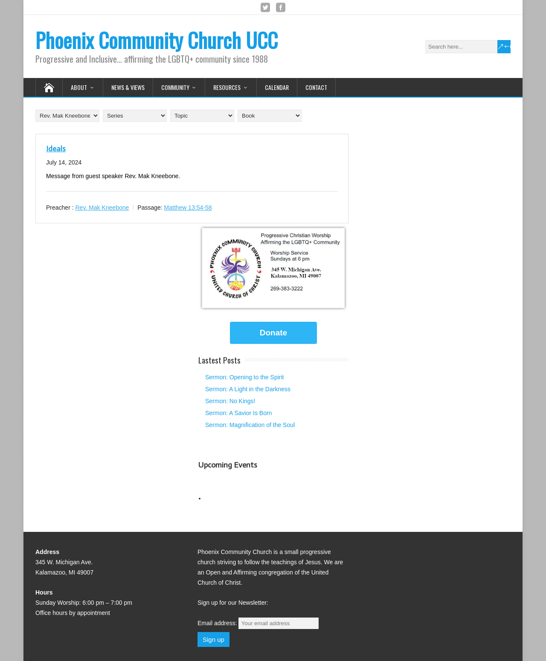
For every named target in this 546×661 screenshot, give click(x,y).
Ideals (56, 148)
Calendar (277, 87)
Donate (273, 332)
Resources (227, 87)
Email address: (258, 623)
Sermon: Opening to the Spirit (244, 377)
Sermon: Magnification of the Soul (250, 424)
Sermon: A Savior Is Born (238, 413)
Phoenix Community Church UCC (156, 40)
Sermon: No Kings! (230, 401)
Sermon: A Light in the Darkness (247, 389)
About (79, 87)
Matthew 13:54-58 (188, 207)
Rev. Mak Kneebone (102, 207)
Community (175, 87)
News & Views (128, 87)
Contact (316, 87)
